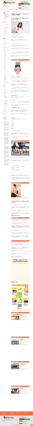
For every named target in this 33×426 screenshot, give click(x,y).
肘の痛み (5, 66)
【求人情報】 (5, 119)
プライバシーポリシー (6, 36)
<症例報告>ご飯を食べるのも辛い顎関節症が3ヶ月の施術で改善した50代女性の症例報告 (6, 138)
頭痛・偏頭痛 (5, 47)
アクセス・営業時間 (22, 9)
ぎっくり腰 (5, 54)
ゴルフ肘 (5, 88)
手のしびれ (5, 57)
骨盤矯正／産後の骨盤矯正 (6, 51)
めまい (4, 44)
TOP (5, 9)
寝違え (4, 63)
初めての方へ (5, 414)
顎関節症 (5, 111)
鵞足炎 (4, 80)
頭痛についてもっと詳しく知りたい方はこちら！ (16, 256)
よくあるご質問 (5, 30)
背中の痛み (5, 69)
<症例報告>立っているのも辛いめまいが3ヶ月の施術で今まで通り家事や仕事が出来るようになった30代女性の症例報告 (6, 134)
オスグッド (5, 114)
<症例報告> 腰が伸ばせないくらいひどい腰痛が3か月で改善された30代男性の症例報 (6, 160)
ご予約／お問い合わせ (27, 9)
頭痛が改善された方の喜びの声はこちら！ (15, 215)
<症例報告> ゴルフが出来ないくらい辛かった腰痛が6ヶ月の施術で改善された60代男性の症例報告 (6, 152)
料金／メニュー (11, 9)
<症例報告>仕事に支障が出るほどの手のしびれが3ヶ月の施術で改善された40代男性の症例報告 (6, 129)
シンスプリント (5, 99)
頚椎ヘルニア (5, 102)
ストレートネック (6, 72)
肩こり (4, 41)
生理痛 (4, 60)
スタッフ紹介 (5, 33)
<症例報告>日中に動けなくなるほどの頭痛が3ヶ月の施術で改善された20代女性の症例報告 (6, 143)
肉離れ (4, 85)
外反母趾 (5, 77)
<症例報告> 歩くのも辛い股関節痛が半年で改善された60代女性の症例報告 (6, 156)
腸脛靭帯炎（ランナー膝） (6, 93)
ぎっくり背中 (5, 105)
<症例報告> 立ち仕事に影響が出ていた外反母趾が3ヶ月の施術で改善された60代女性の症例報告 (6, 16)
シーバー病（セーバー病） (6, 90)
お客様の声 (16, 9)
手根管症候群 (5, 96)
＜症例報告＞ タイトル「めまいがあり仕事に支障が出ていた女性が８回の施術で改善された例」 (6, 164)
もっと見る (5, 19)
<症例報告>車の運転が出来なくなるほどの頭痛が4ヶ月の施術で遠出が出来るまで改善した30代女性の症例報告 (6, 147)
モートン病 (5, 108)
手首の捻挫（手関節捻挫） (6, 82)
